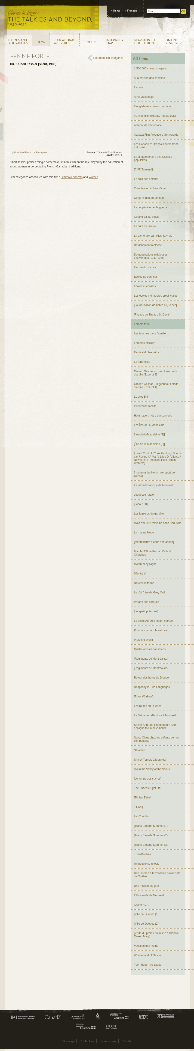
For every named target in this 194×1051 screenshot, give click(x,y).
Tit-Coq (138, 807)
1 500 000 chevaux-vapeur (150, 68)
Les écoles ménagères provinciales (155, 295)
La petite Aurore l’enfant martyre (154, 620)
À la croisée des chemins (149, 78)
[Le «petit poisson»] (146, 611)
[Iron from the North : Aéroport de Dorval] (154, 474)
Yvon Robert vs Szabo (148, 964)
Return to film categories (108, 58)
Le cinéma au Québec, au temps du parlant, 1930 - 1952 (52, 16)
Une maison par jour (146, 885)
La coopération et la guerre (150, 207)
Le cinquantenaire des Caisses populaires (153, 158)
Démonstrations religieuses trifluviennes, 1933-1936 (151, 256)
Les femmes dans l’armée (150, 333)
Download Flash (22, 152)
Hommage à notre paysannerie (153, 415)
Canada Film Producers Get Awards (156, 134)
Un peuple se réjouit (146, 863)
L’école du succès (145, 267)
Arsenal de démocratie (148, 125)
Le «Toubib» (141, 816)
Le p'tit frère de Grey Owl (149, 592)
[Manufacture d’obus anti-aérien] (154, 542)
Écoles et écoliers (145, 286)
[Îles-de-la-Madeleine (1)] (149, 434)
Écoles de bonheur (145, 276)
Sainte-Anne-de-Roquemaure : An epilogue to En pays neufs (155, 726)
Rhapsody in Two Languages (152, 687)
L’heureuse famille (145, 406)
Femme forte (142, 324)
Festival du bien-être (146, 352)
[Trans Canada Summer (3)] (151, 844)
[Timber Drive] (142, 797)
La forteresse (142, 361)
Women (93, 177)
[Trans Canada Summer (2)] (151, 835)
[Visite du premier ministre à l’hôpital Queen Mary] (156, 935)
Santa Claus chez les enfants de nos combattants (156, 739)
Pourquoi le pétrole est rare (151, 630)
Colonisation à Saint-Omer (150, 188)
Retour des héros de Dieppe (151, 677)
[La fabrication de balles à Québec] (155, 305)
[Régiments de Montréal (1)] (151, 658)
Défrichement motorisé (148, 245)
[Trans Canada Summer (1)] (151, 826)
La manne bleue (144, 532)
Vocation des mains (146, 945)
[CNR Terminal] (143, 169)
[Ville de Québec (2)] (146, 923)
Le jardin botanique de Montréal (153, 485)
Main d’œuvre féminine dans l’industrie (158, 523)
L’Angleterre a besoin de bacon (153, 106)
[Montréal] (140, 573)
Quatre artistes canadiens (150, 649)
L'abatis (139, 87)
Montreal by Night (145, 564)
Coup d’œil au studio (147, 216)
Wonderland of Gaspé (147, 955)
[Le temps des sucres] (147, 778)
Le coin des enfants (146, 179)
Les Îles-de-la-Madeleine (149, 425)
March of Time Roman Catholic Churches (153, 553)
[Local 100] (141, 504)
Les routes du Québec (147, 706)
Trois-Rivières (142, 854)
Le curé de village (145, 226)
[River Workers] (143, 696)
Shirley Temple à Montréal (150, 759)
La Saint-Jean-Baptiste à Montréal (155, 715)
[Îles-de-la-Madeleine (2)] (149, 444)
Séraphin (139, 750)
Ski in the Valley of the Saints (152, 769)
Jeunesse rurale (144, 494)
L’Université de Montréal (149, 895)
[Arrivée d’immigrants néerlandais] (155, 115)
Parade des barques (146, 602)
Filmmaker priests (72, 177)
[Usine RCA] (141, 904)
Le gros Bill (141, 396)
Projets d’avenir (143, 639)
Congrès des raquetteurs (149, 197)
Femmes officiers (144, 343)
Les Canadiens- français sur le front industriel (156, 146)
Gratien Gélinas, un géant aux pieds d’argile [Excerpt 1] (156, 385)
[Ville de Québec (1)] (146, 914)
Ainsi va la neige (144, 96)
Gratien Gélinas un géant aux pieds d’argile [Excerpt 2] (156, 373)
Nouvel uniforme (144, 583)
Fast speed (41, 152)
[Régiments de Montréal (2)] (151, 668)
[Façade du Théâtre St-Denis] (152, 314)
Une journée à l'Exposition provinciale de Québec (157, 875)
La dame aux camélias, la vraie (153, 235)
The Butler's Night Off (147, 788)
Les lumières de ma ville (149, 513)
